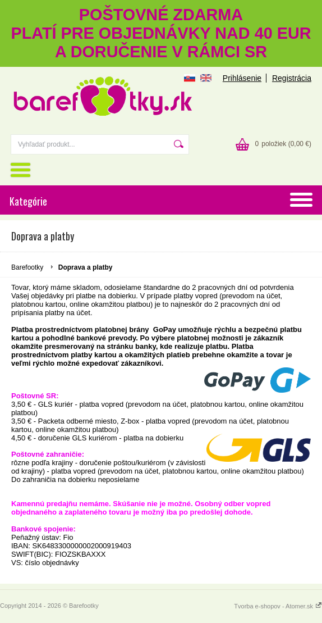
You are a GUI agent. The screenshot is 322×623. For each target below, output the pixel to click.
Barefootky (27, 267)
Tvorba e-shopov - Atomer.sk (278, 606)
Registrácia (291, 78)
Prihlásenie (242, 78)
